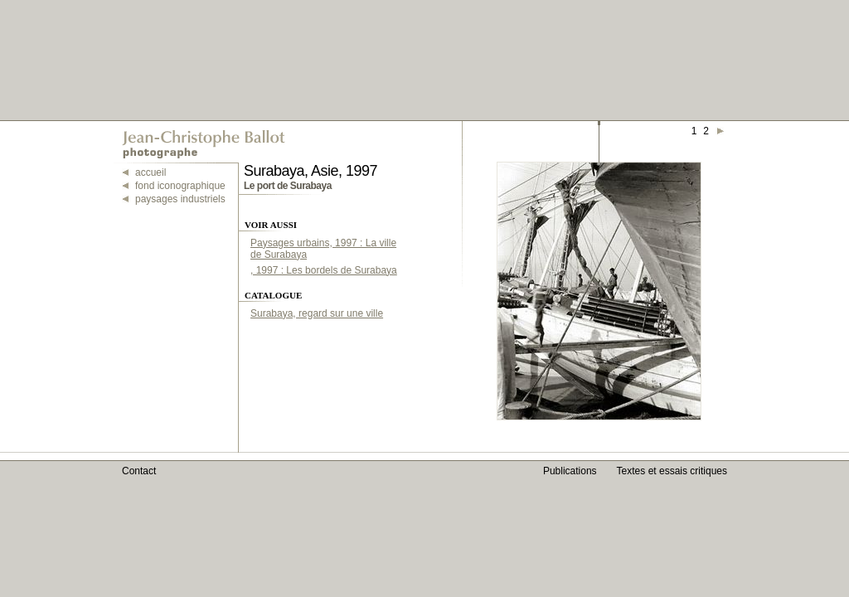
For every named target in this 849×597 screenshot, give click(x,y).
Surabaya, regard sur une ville (316, 313)
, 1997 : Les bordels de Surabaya (323, 270)
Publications (570, 471)
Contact (139, 471)
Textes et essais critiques (672, 471)
